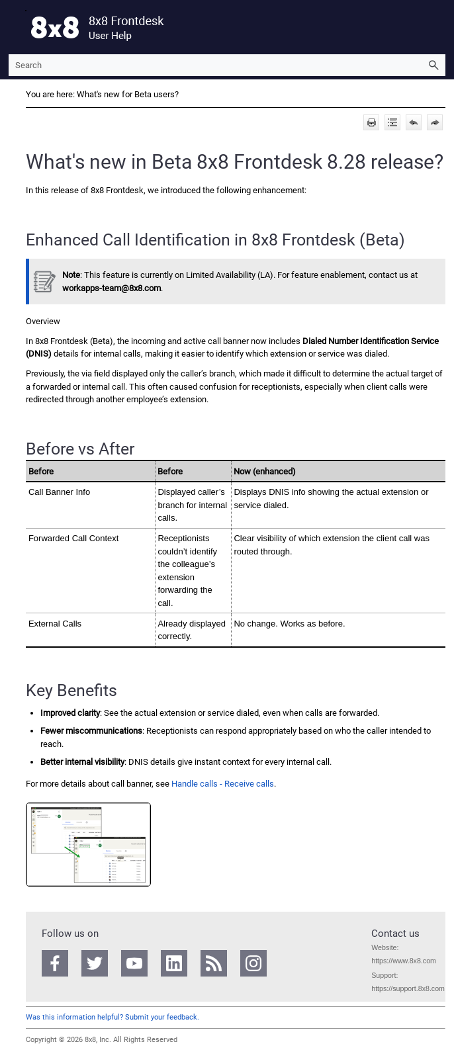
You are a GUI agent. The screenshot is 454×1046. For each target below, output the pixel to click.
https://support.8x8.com (408, 988)
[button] (433, 65)
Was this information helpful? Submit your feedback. (112, 1017)
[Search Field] (227, 65)
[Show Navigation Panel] (16, 27)
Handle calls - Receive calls (222, 784)
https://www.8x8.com (403, 961)
